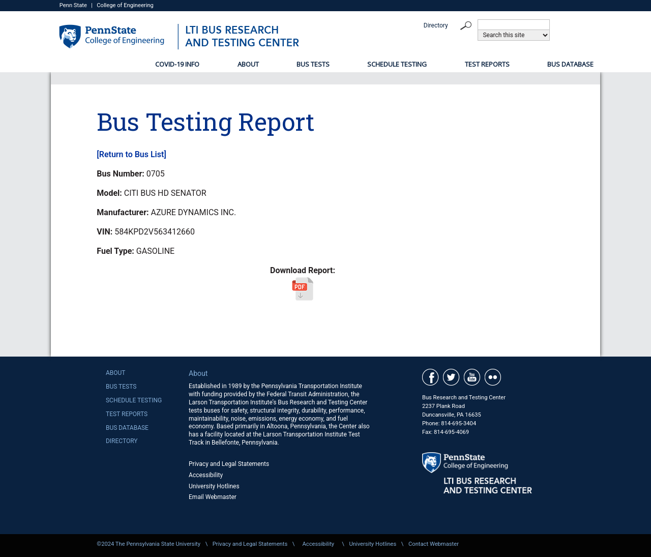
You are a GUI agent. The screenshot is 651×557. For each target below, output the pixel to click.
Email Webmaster (212, 497)
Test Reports (487, 64)
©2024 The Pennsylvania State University (148, 544)
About (248, 64)
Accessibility (206, 475)
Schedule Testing (397, 64)
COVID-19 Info (177, 64)
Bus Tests (313, 64)
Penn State (73, 5)
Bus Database (570, 64)
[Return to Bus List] (131, 154)
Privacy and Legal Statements (229, 463)
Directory (436, 25)
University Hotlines (214, 486)
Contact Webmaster (433, 544)
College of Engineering (125, 5)
